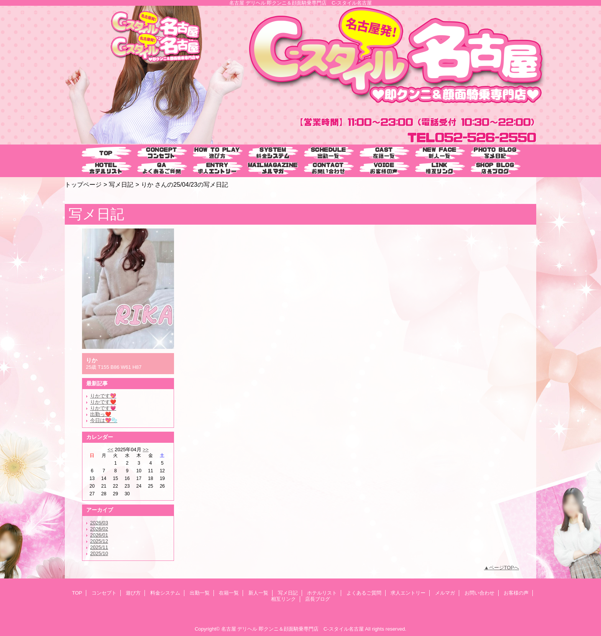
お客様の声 (516, 593)
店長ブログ (317, 599)
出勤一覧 (200, 593)
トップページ (83, 184)
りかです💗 (103, 408)
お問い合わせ (479, 593)
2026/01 (99, 535)
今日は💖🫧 (103, 420)
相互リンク (283, 599)
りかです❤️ (103, 402)
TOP (106, 153)
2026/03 (99, 523)
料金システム (165, 593)
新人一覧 (258, 593)
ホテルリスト (322, 593)
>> (145, 449)
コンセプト (104, 593)
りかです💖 (103, 396)
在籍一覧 (229, 593)
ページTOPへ (504, 567)
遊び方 (133, 593)
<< (110, 449)
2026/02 (99, 529)
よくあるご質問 (363, 593)
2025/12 (99, 541)
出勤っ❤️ (100, 414)
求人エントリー (408, 593)
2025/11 (99, 547)
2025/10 (99, 553)
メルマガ (445, 593)
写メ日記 (121, 184)
